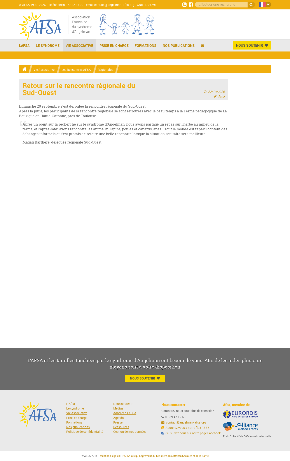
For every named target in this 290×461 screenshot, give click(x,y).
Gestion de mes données (129, 432)
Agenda (118, 418)
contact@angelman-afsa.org (183, 422)
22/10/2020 (216, 92)
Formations (145, 45)
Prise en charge (114, 45)
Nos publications (179, 45)
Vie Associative (79, 45)
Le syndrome (75, 408)
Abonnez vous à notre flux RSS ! (185, 428)
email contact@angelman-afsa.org (110, 5)
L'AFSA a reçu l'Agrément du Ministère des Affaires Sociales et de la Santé (165, 455)
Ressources (121, 427)
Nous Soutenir (252, 45)
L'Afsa (70, 404)
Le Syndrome (47, 45)
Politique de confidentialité (84, 432)
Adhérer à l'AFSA (124, 413)
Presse (117, 422)
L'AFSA (24, 45)
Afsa (221, 96)
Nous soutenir (123, 404)
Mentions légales (110, 455)
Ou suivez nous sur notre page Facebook (191, 433)
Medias (118, 408)
